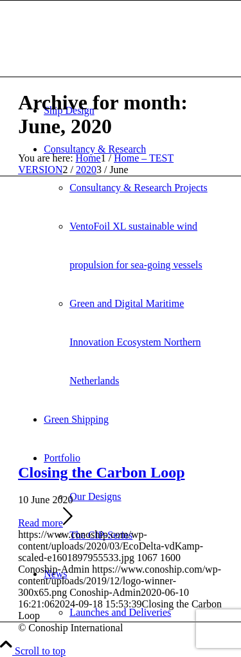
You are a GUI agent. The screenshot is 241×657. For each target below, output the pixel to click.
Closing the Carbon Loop (101, 472)
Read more (45, 522)
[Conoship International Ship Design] (114, 61)
